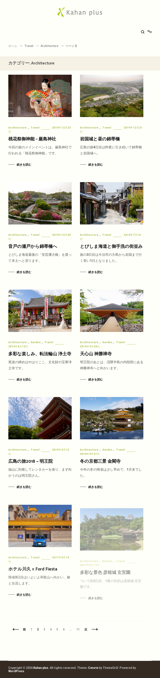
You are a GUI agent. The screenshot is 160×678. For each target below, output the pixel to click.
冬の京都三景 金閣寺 (100, 461)
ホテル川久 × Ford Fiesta (32, 571)
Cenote (93, 667)
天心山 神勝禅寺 (96, 354)
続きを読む (24, 164)
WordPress (16, 671)
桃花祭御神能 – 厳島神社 (32, 139)
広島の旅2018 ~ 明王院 (30, 461)
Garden (36, 342)
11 (78, 629)
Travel (35, 127)
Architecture (17, 127)
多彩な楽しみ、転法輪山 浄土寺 (39, 354)
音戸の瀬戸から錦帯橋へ (32, 246)
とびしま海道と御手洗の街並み (111, 246)
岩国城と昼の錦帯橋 (100, 139)
